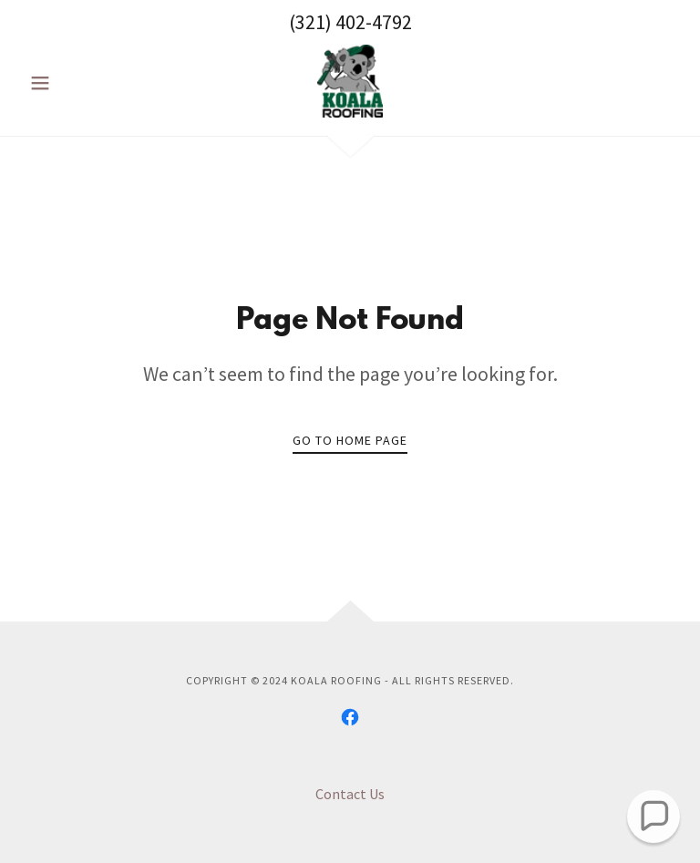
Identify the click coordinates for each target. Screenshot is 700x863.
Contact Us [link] (350, 794)
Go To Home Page (350, 440)
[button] (71, 83)
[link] (350, 81)
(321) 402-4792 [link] (350, 22)
